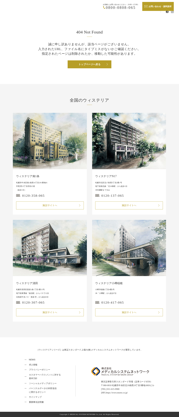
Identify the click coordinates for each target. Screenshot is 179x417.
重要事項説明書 (36, 402)
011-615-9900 (113, 389)
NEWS (32, 359)
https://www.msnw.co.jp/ (117, 392)
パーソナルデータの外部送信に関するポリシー (43, 390)
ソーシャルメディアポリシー (43, 383)
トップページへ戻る (89, 64)
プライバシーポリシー (39, 369)
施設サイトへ (50, 205)
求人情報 (33, 364)
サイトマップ (35, 397)
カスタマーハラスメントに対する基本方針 (45, 377)
